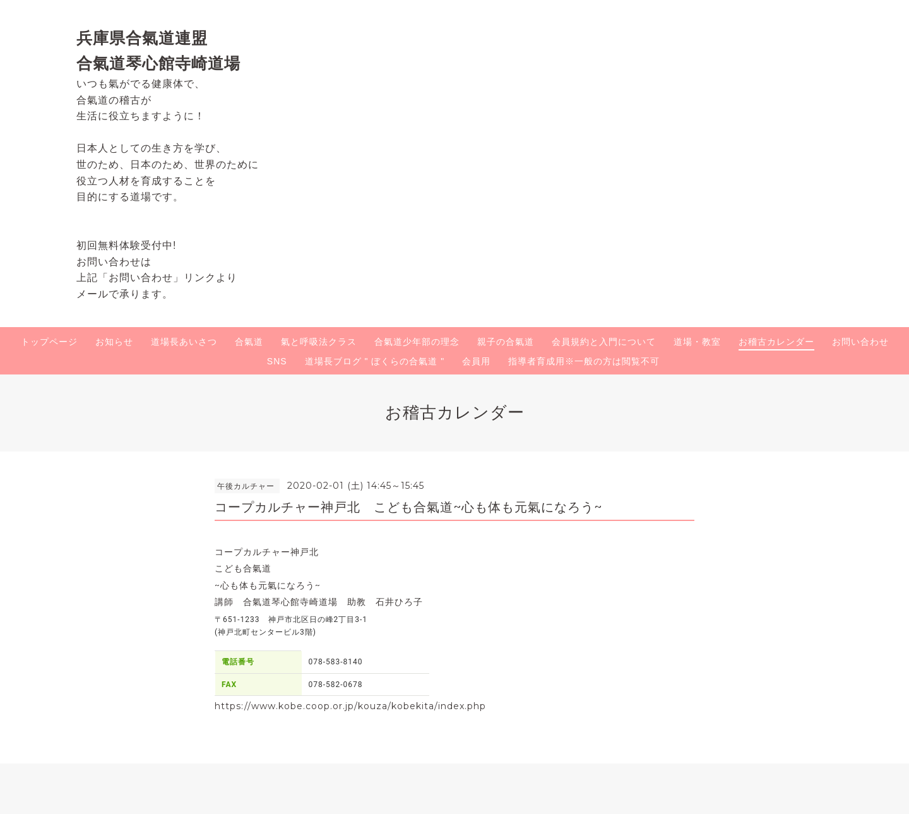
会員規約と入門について (604, 342)
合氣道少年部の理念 (417, 342)
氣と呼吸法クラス (319, 342)
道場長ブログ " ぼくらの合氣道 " (375, 361)
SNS (277, 361)
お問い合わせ (860, 342)
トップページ (49, 342)
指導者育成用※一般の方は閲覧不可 (584, 361)
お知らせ (114, 342)
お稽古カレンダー (776, 342)
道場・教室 (697, 342)
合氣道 (249, 342)
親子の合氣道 (505, 342)
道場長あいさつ (184, 342)
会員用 (476, 361)
